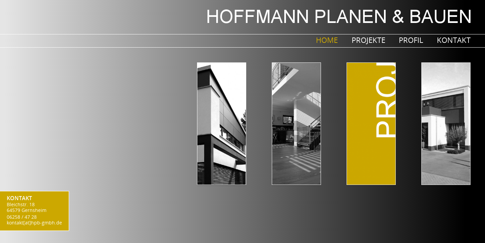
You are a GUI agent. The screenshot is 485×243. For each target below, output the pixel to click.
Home (327, 40)
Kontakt (454, 40)
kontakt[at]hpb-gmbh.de (34, 222)
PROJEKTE (368, 40)
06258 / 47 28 (22, 217)
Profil (411, 40)
